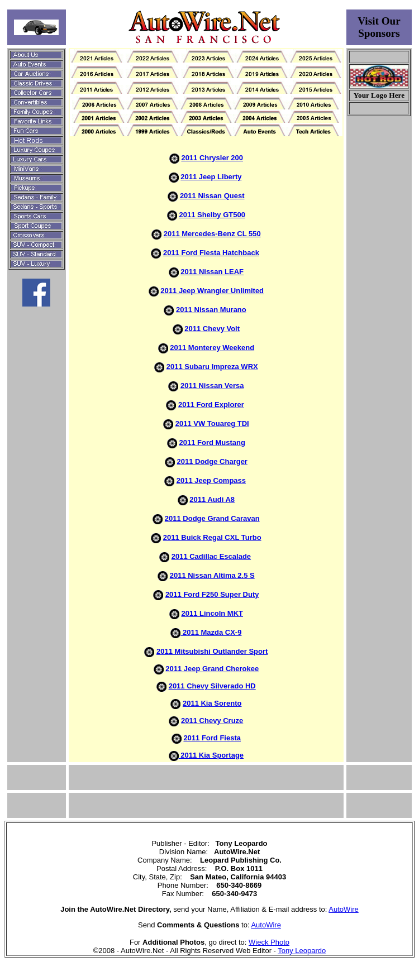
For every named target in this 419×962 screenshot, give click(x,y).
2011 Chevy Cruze (212, 720)
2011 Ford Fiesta (212, 738)
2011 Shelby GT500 (212, 214)
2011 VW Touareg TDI (212, 423)
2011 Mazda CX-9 (210, 632)
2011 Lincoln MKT (212, 613)
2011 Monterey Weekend (212, 347)
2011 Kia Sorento (212, 703)
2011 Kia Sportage (211, 755)
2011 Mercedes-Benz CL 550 (212, 233)
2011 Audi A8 (212, 499)
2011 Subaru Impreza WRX (212, 366)
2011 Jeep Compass (211, 480)
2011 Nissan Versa (212, 385)
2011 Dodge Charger (212, 461)
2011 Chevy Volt (212, 328)
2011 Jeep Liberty (210, 177)
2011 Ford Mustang (212, 442)
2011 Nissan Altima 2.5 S (212, 575)
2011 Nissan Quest (212, 196)
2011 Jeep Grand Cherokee (212, 668)
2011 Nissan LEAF (212, 271)
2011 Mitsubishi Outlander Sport (212, 651)
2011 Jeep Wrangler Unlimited (212, 290)
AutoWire (343, 909)
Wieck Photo (269, 942)
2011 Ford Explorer (211, 404)
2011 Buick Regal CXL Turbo (212, 537)
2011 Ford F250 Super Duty (212, 594)
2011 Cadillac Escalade (211, 556)
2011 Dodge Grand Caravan (212, 518)
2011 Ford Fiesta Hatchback (211, 252)
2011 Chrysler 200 (212, 158)
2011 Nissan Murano (211, 309)
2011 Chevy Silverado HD (212, 686)
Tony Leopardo (302, 950)
